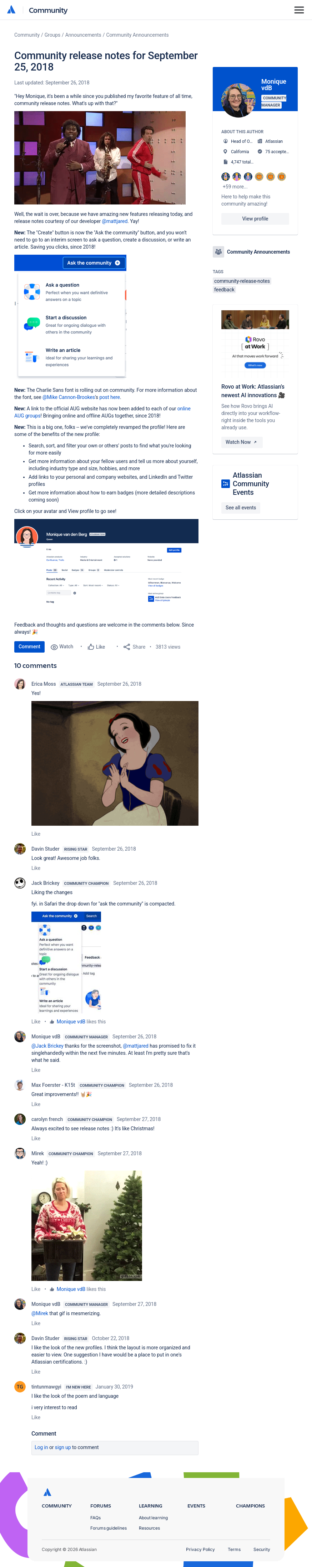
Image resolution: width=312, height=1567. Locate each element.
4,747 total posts (246, 162)
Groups (52, 35)
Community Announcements (137, 35)
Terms (234, 1549)
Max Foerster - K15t (53, 1085)
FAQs (95, 1517)
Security (261, 1549)
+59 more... (235, 187)
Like (35, 834)
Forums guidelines (108, 1528)
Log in (41, 1447)
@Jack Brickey (47, 1046)
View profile (255, 219)
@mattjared (115, 221)
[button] (100, 157)
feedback (224, 289)
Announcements (83, 35)
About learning (153, 1517)
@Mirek (39, 1313)
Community (48, 10)
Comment (29, 646)
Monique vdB (71, 1021)
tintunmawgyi (46, 1387)
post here (109, 397)
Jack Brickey (45, 883)
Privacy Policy (200, 1549)
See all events (241, 507)
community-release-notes (242, 281)
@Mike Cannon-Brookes (68, 397)
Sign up (63, 1447)
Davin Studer (45, 849)
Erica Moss (43, 684)
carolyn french (47, 1119)
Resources (149, 1528)
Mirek (37, 1153)
